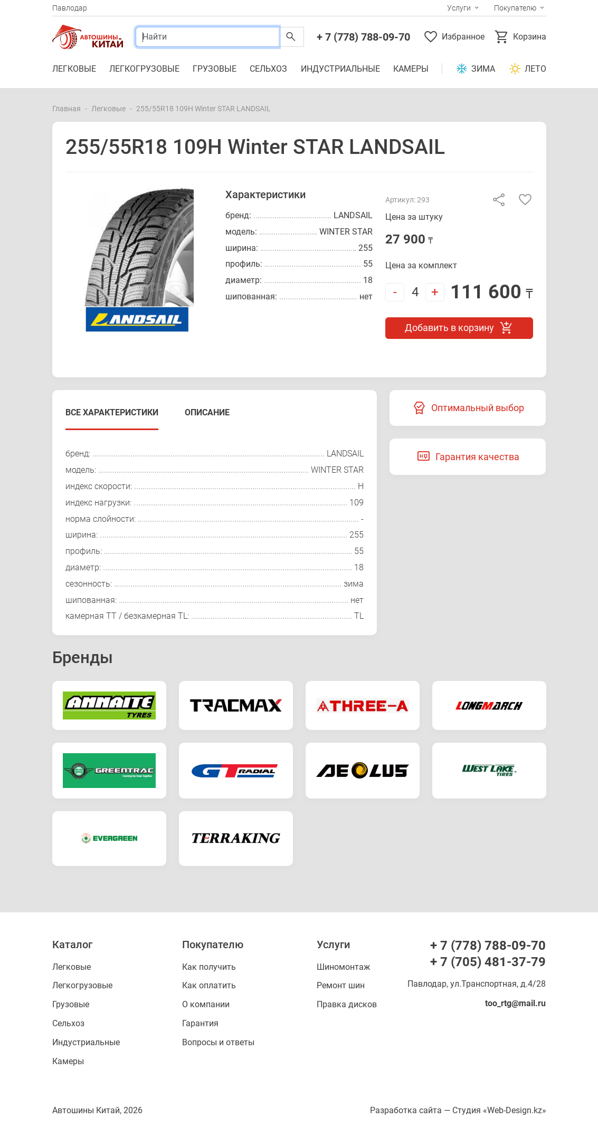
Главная (66, 108)
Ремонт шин (341, 985)
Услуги (459, 8)
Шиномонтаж (343, 967)
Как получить (209, 967)
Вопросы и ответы (218, 1042)
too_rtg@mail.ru (515, 1003)
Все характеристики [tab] (111, 412)
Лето (527, 69)
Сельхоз (268, 69)
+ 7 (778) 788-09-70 (363, 37)
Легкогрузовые (144, 69)
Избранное (454, 37)
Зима (475, 69)
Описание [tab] (207, 412)
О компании (206, 1004)
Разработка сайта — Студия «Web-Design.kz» (458, 1110)
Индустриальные (340, 69)
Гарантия (200, 1023)
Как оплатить (209, 985)
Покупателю (515, 8)
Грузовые (214, 69)
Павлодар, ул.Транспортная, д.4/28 (476, 984)
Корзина (520, 37)
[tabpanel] (214, 535)
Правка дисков (347, 1004)
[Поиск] (207, 37)
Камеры (411, 69)
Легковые (74, 69)
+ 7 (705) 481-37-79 (488, 962)
